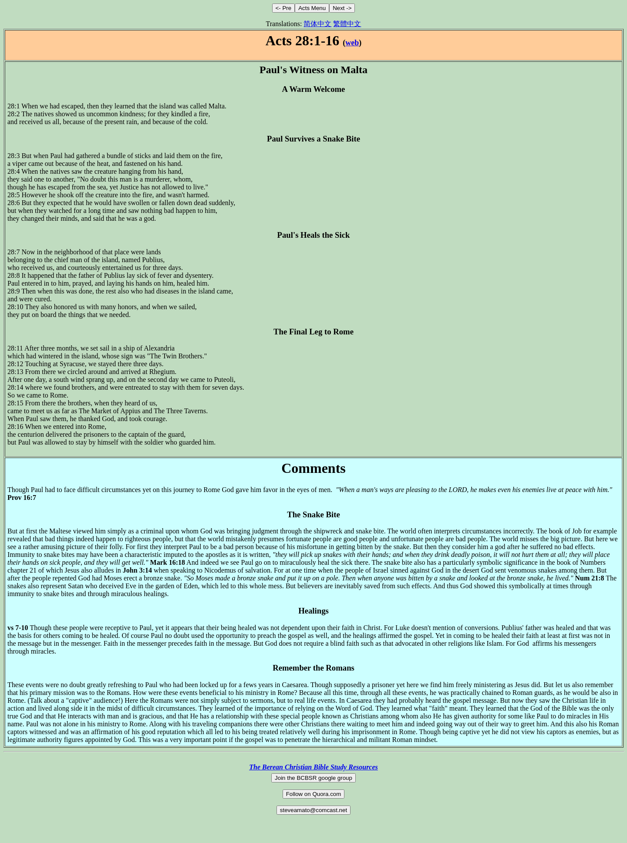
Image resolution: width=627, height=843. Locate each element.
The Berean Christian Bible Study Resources (313, 767)
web (352, 42)
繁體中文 (347, 23)
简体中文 (317, 23)
